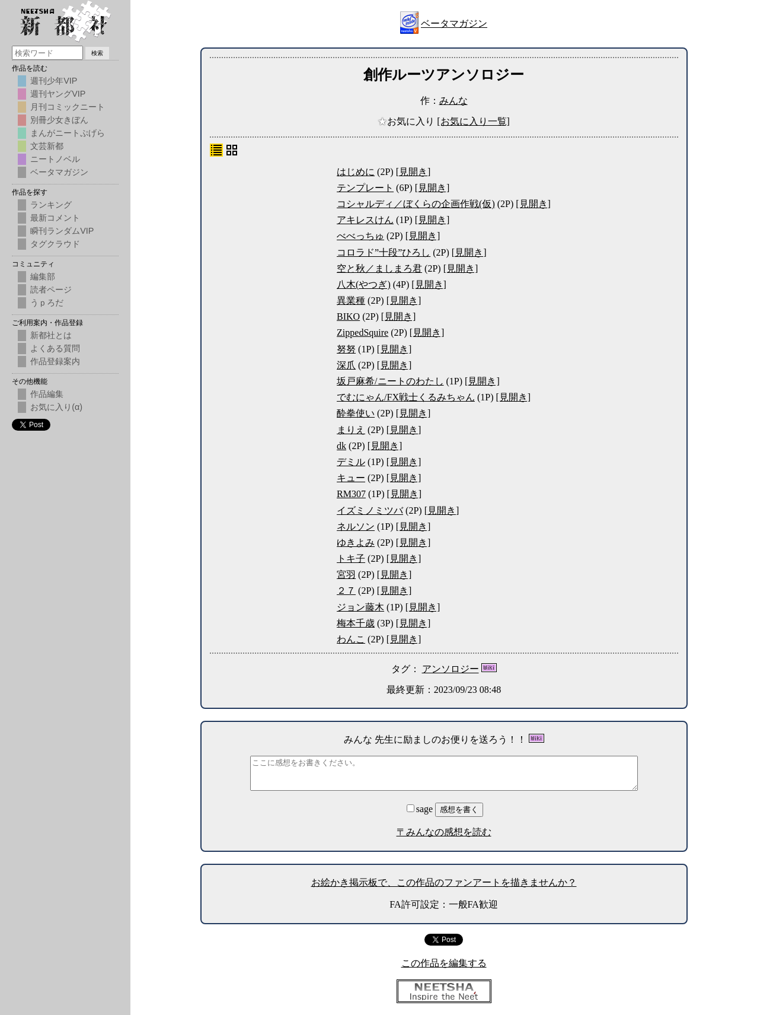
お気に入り (407, 121)
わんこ (351, 639)
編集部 (42, 276)
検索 (97, 53)
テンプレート (365, 188)
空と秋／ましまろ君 (379, 268)
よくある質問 (55, 348)
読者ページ (51, 289)
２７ (346, 591)
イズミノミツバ (370, 510)
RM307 (351, 494)
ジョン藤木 (360, 607)
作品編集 (46, 394)
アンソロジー (450, 669)
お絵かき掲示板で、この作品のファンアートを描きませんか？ (444, 882)
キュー (351, 478)
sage (421, 809)
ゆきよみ (356, 542)
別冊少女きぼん (59, 120)
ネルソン (356, 526)
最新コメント (55, 217)
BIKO (348, 316)
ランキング (51, 204)
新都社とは (51, 335)
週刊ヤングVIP (57, 93)
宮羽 (346, 574)
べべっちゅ (360, 236)
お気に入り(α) (56, 407)
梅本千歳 (356, 623)
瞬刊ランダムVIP (62, 231)
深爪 (346, 365)
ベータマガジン (454, 23)
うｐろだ (46, 302)
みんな (453, 101)
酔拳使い (356, 413)
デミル (351, 462)
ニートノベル (55, 159)
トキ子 (351, 558)
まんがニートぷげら (67, 133)
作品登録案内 (55, 361)
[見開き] (413, 172)
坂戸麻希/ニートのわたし (390, 381)
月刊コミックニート (67, 107)
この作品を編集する (444, 963)
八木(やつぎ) (364, 284)
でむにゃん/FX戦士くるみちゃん (406, 397)
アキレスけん (365, 220)
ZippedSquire (362, 332)
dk (341, 446)
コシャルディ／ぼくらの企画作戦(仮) (416, 204)
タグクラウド (55, 244)
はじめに (356, 172)
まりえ (351, 430)
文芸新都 (46, 146)
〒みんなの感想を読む (444, 832)
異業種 (351, 300)
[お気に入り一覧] (473, 121)
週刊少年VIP (53, 80)
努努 (346, 349)
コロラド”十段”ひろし (383, 252)
